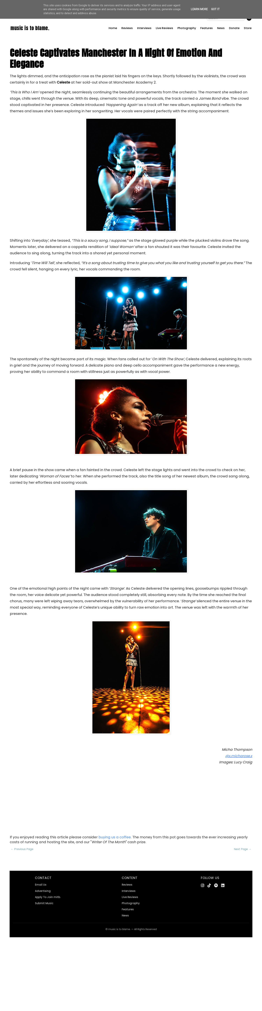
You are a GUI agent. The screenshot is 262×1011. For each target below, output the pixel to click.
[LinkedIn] (222, 885)
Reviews (127, 28)
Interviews (144, 28)
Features (206, 28)
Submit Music (44, 903)
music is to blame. (29, 28)
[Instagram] (202, 885)
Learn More (199, 9)
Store (248, 28)
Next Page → (242, 849)
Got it (215, 9)
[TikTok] (209, 885)
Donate (234, 28)
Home (113, 28)
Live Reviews (164, 28)
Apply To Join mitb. (48, 897)
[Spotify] (216, 885)
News (221, 28)
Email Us (40, 884)
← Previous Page (22, 849)
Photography (186, 28)
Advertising (43, 891)
